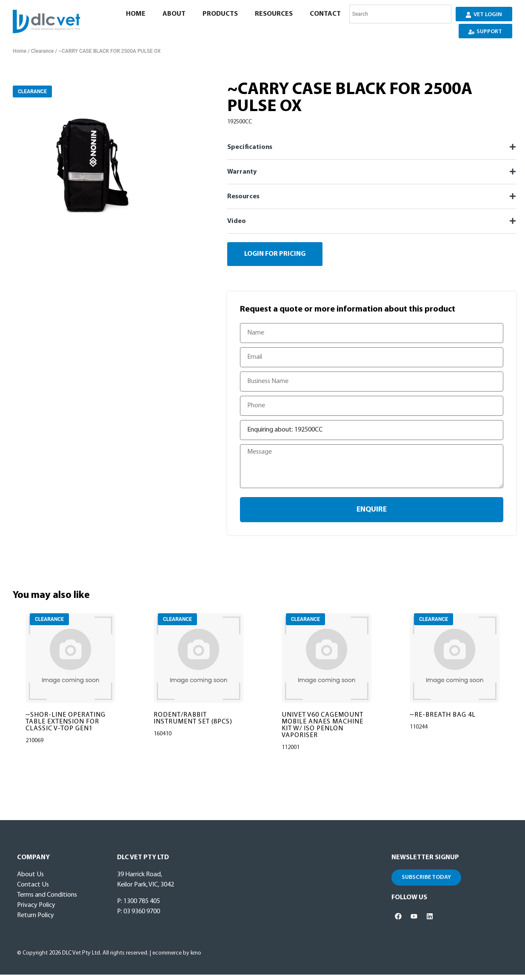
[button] (371, 147)
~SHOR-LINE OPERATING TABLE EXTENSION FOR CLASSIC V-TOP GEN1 (66, 722)
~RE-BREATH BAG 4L (443, 715)
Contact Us (33, 885)
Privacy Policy (36, 905)
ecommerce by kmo (176, 953)
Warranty (242, 172)
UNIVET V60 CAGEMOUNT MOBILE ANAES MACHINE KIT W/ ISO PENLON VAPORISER (322, 725)
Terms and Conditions (47, 895)
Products (219, 14)
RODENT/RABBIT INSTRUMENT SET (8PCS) (193, 719)
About (173, 14)
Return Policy (35, 915)
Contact (324, 14)
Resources (273, 14)
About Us (30, 875)
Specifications (249, 147)
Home (135, 14)
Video (236, 221)
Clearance (42, 51)
